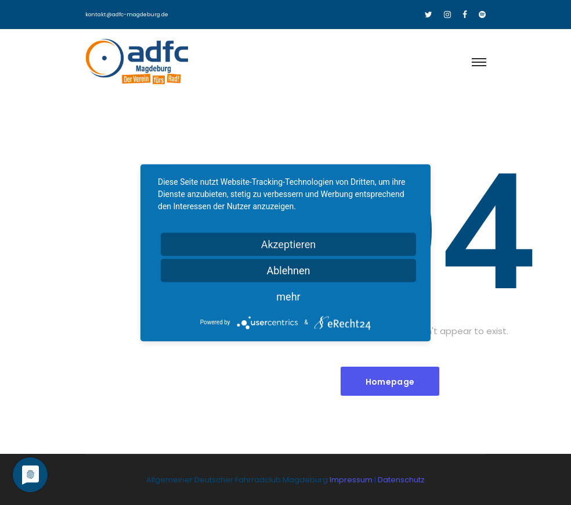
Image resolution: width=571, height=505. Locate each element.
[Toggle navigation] (478, 62)
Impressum (352, 479)
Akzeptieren (288, 244)
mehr (288, 296)
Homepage (390, 382)
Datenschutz (401, 479)
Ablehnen (288, 270)
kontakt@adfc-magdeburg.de (126, 14)
